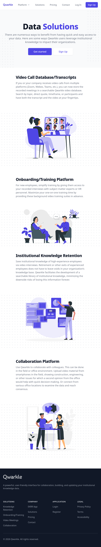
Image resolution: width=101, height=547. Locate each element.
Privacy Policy (84, 506)
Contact (66, 4)
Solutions (40, 4)
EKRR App (32, 506)
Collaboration (9, 525)
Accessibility (83, 517)
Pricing (53, 4)
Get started (40, 51)
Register (57, 511)
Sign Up (92, 4)
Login (55, 506)
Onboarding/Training (13, 515)
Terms (80, 511)
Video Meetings (10, 520)
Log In (78, 4)
